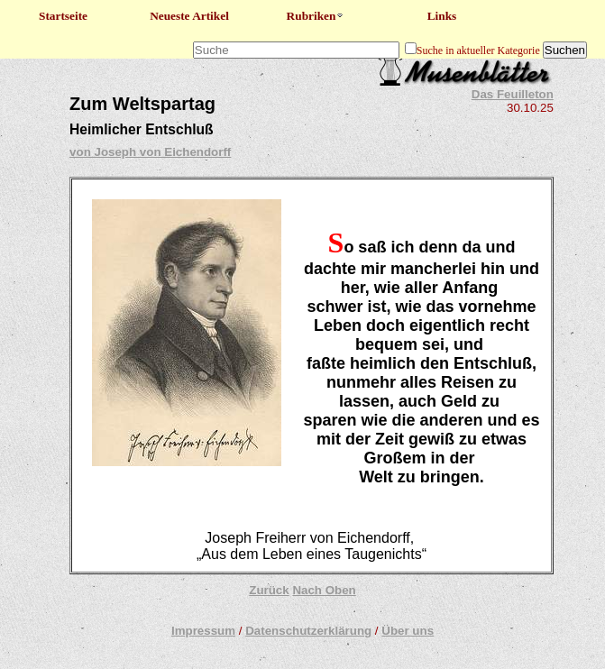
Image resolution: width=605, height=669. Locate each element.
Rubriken (316, 16)
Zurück (269, 590)
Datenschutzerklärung (308, 630)
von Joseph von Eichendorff (150, 152)
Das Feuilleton (513, 94)
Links (442, 16)
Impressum (203, 630)
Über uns (407, 630)
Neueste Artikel (189, 16)
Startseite (63, 16)
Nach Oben (323, 590)
